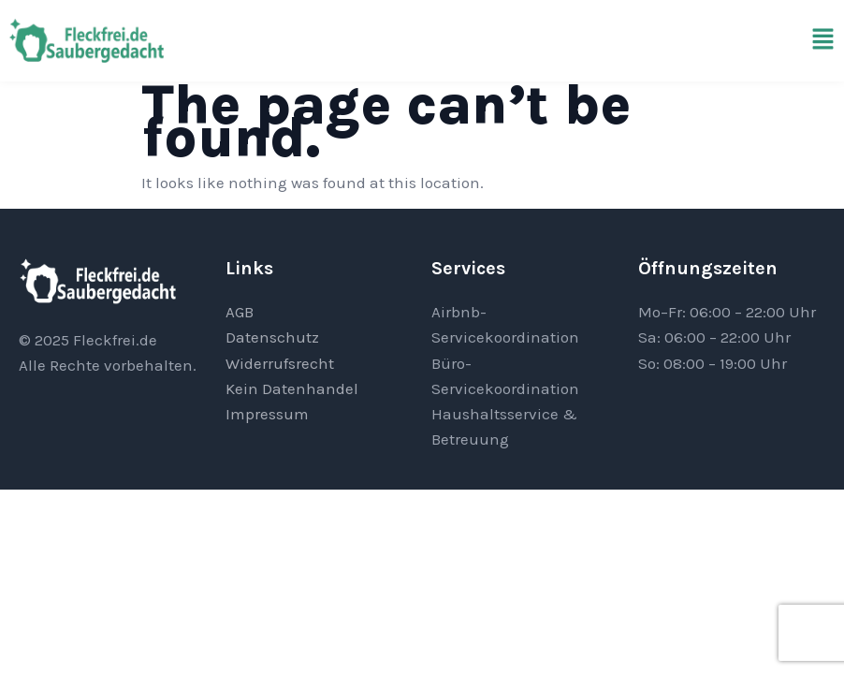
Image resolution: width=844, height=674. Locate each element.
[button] (823, 40)
